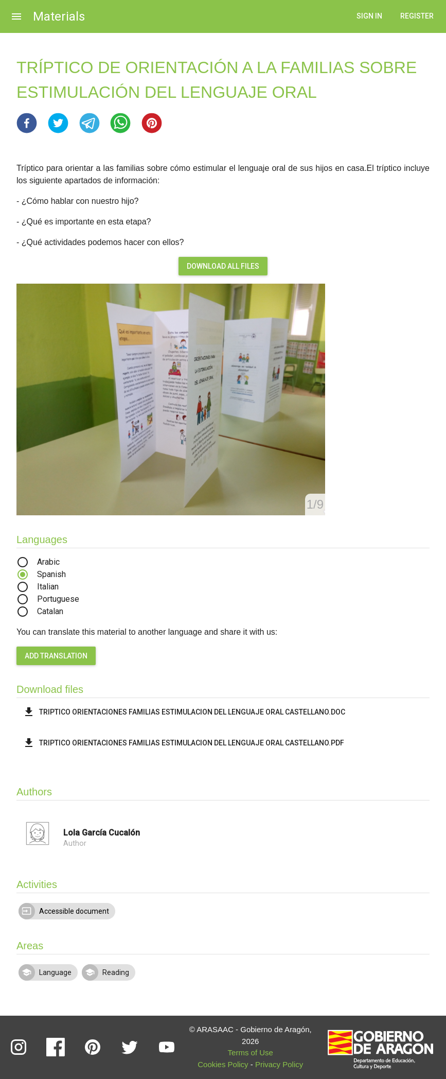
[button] (26, 123)
